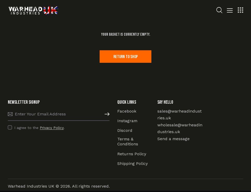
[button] (230, 11)
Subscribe (106, 115)
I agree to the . (39, 128)
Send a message (173, 139)
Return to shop (125, 56)
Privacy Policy (52, 128)
